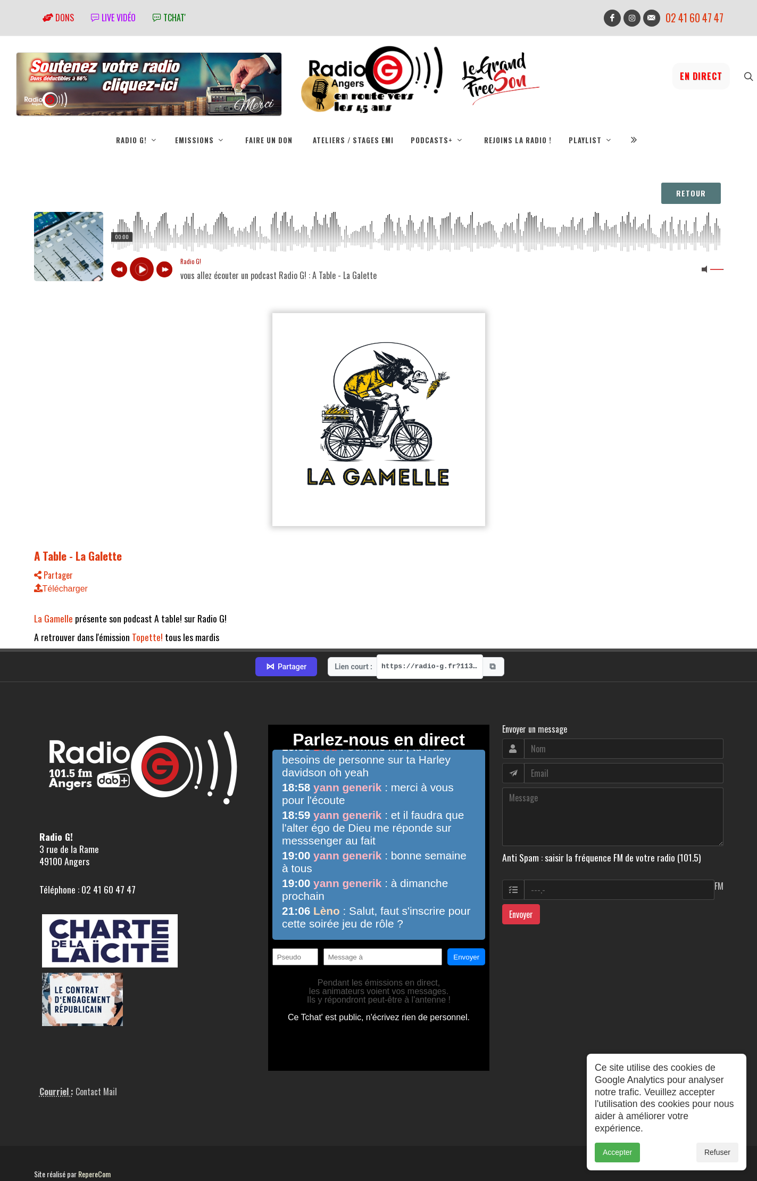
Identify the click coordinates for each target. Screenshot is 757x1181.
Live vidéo (113, 17)
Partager (53, 575)
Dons (58, 17)
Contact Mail (96, 1054)
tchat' (169, 17)
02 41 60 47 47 (694, 18)
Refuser (717, 1152)
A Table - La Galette (78, 555)
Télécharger (61, 588)
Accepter (617, 1152)
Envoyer (521, 877)
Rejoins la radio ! (518, 140)
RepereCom (94, 1136)
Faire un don (269, 140)
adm (45, 1148)
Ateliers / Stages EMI (353, 140)
